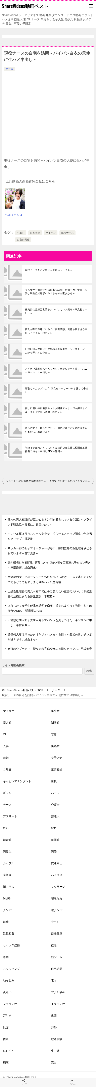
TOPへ (72, 1082)
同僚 (54, 851)
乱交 (6, 1027)
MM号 (6, 898)
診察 (6, 957)
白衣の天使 (23, 239)
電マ (54, 980)
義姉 (6, 757)
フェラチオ (10, 1003)
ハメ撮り (56, 875)
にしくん (8, 1050)
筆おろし (8, 886)
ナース (9, 68)
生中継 (55, 1050)
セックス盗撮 (11, 945)
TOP (25, 690)
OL (5, 734)
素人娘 (7, 722)
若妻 (54, 734)
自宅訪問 (35, 232)
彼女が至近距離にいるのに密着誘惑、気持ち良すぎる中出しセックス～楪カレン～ (56, 331)
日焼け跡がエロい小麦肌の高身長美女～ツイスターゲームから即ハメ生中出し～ (56, 351)
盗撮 (54, 945)
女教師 (7, 769)
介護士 (55, 804)
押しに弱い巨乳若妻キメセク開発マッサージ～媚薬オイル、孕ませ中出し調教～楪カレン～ (56, 410)
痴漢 (6, 1062)
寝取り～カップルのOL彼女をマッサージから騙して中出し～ (56, 390)
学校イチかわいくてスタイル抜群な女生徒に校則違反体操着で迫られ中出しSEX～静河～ (56, 449)
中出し (21, 232)
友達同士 (56, 863)
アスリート (10, 816)
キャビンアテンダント (17, 781)
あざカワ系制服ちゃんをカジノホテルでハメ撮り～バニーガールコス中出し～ (56, 370)
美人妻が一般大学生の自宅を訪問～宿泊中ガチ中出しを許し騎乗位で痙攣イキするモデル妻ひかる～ (56, 291)
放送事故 (56, 1039)
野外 (54, 1027)
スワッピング (11, 968)
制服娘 (55, 722)
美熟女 (55, 746)
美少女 (55, 711)
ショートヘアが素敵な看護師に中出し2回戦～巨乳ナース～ (27, 481)
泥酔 (6, 921)
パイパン (51, 232)
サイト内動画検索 (13, 665)
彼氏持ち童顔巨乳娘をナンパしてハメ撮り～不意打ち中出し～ (56, 311)
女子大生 (8, 711)
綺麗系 (55, 839)
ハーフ (55, 793)
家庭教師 (56, 769)
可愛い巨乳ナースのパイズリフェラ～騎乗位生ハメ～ (72, 481)
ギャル (7, 793)
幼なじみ (8, 980)
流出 (54, 1062)
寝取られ (56, 898)
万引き (7, 1015)
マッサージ (58, 886)
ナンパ (7, 910)
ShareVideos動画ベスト (25, 5)
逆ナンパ (56, 910)
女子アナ (56, 757)
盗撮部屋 (56, 933)
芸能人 (55, 816)
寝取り (7, 875)
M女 (53, 828)
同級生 (7, 851)
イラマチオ (58, 1003)
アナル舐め (58, 992)
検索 (89, 671)
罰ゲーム (56, 957)
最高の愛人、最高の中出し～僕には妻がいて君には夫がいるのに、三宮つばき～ (56, 430)
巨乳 (6, 828)
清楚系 (7, 839)
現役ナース (67, 232)
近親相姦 (8, 933)
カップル (8, 863)
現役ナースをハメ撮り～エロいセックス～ (49, 270)
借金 (6, 1039)
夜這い (7, 992)
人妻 (6, 746)
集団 (54, 1015)
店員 (54, 781)
